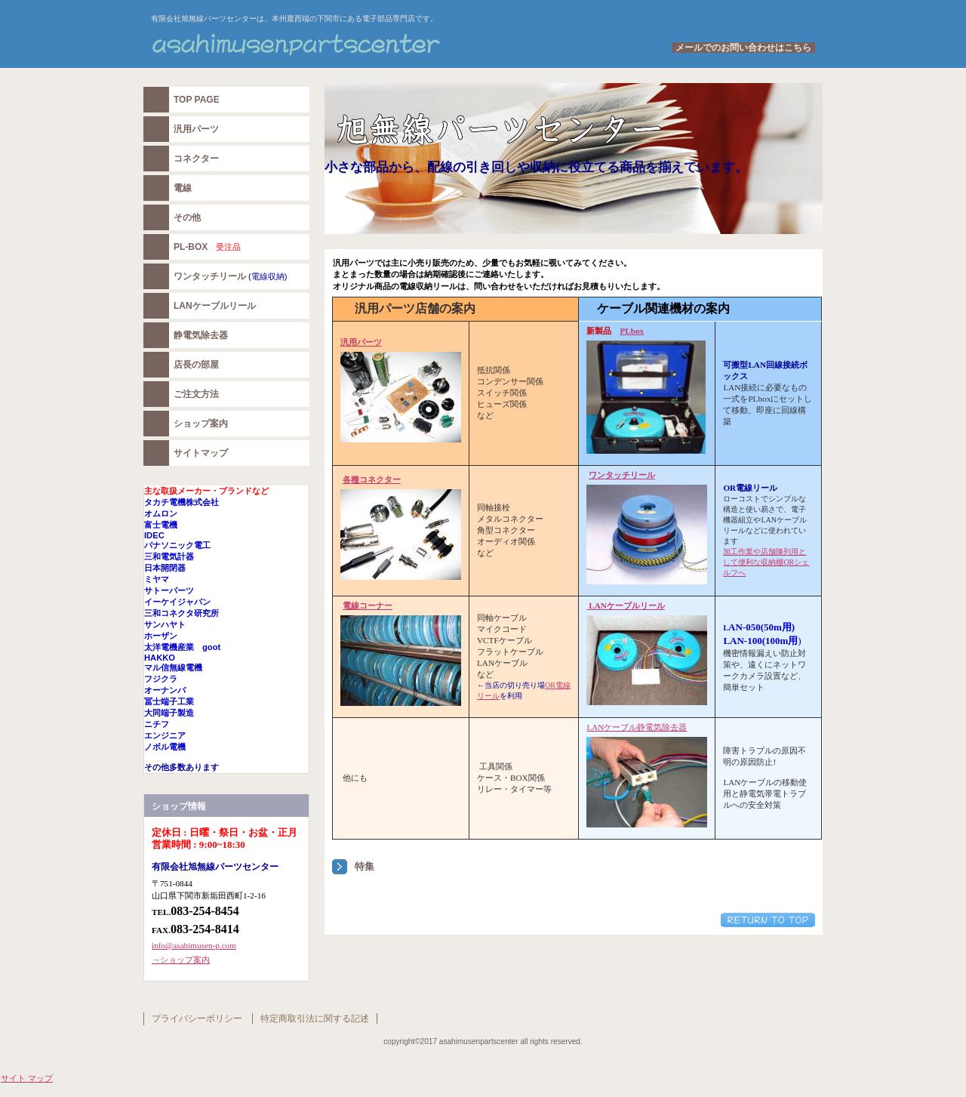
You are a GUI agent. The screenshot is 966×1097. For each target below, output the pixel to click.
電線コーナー (367, 605)
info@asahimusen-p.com (194, 945)
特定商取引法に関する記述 (314, 1018)
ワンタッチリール (622, 474)
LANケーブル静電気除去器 (636, 727)
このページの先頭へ (768, 920)
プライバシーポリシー (197, 1018)
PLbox (632, 330)
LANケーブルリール (625, 605)
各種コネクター (372, 479)
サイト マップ (27, 1078)
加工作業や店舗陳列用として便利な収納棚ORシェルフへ (766, 562)
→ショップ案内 (181, 959)
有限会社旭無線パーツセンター (332, 44)
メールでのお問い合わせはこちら (743, 47)
